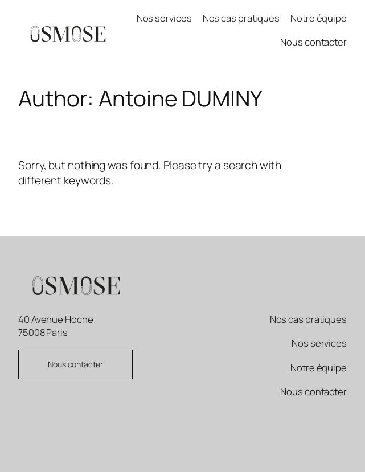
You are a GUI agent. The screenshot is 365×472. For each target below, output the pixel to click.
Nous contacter (75, 364)
